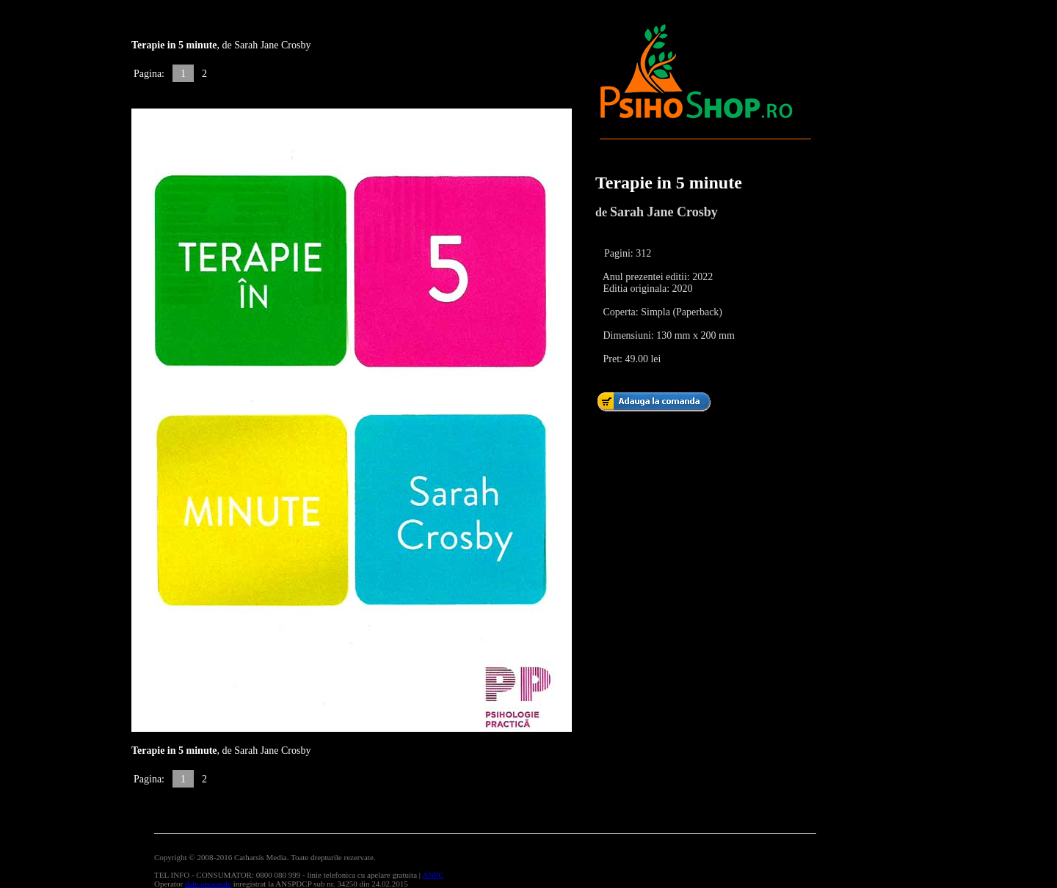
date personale (208, 883)
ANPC (432, 874)
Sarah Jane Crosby (664, 212)
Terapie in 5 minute (668, 182)
